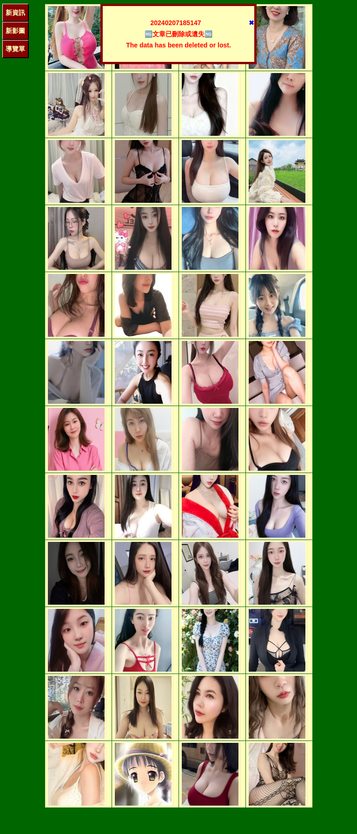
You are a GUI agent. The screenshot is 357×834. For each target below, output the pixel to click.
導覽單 (15, 49)
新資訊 (15, 12)
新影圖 (15, 30)
